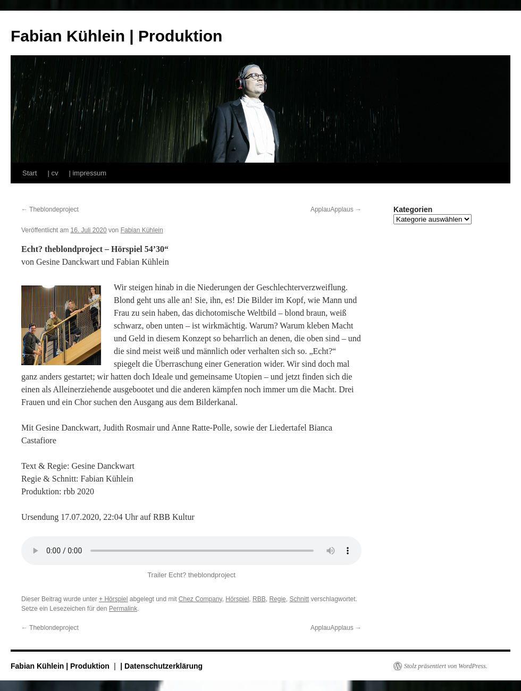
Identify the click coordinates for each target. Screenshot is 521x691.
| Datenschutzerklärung (161, 666)
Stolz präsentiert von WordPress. (446, 666)
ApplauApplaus (336, 209)
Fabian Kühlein (142, 230)
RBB (259, 599)
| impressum (87, 173)
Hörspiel (237, 599)
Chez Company (200, 599)
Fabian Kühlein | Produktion (116, 36)
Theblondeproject (50, 209)
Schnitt (299, 599)
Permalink (123, 608)
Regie (277, 599)
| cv (52, 173)
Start (29, 173)
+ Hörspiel (113, 599)
